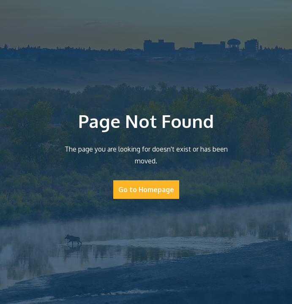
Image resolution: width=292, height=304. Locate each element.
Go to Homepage (146, 189)
